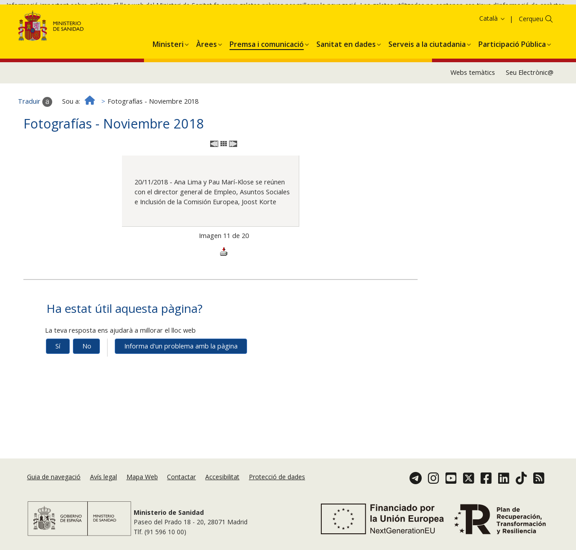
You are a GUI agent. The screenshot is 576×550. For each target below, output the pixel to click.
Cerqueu (531, 48)
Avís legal (103, 476)
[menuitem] (168, 72)
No (86, 375)
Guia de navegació (54, 476)
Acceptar (496, 21)
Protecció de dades (277, 476)
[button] (168, 72)
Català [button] (492, 48)
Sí (57, 375)
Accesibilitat (222, 476)
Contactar (181, 476)
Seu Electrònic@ (530, 102)
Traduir (35, 131)
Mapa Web (142, 476)
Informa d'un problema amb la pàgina (181, 375)
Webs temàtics (472, 102)
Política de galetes (447, 20)
